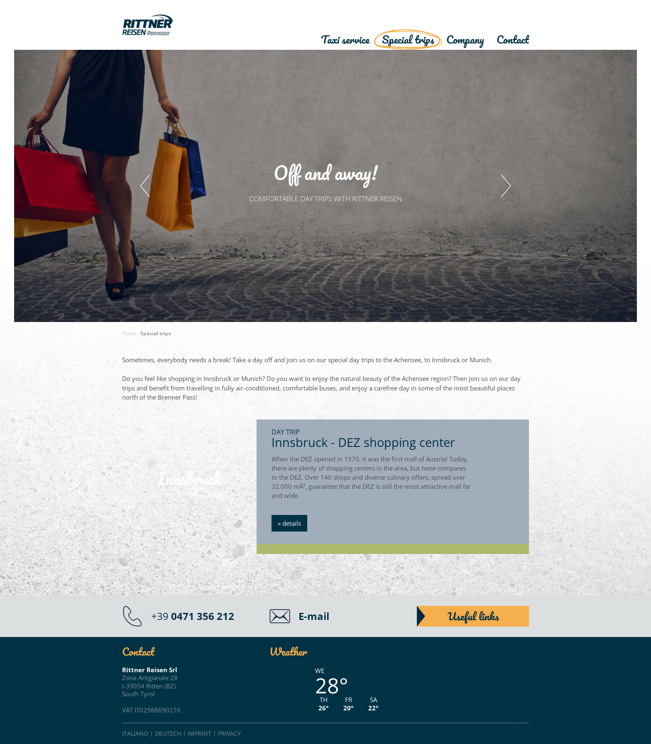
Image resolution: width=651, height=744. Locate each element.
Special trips (408, 39)
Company (465, 39)
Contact (513, 39)
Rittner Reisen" (170, 26)
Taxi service (345, 39)
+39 (192, 616)
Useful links (473, 616)
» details (289, 523)
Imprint (199, 733)
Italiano (135, 733)
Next (506, 185)
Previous (145, 185)
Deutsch (168, 733)
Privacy (229, 733)
